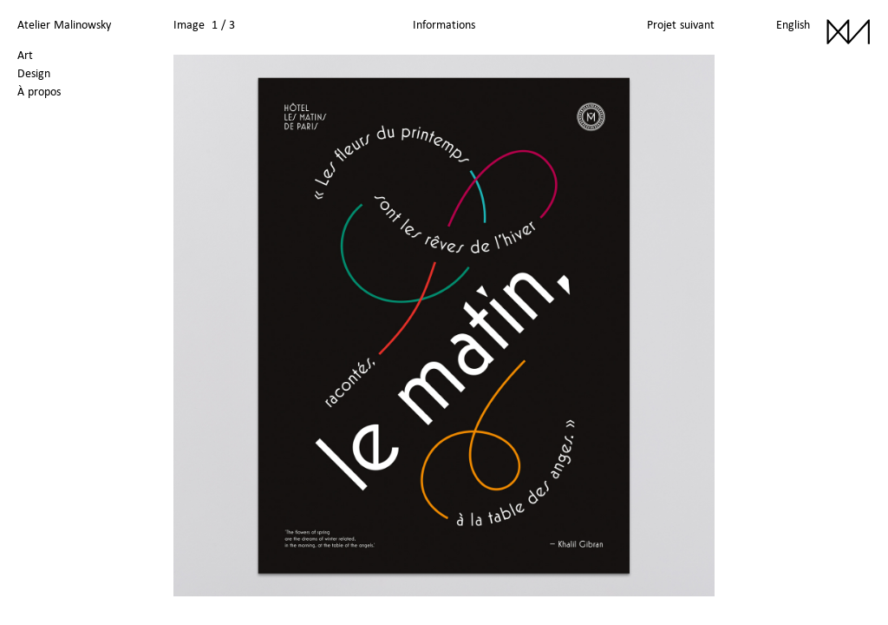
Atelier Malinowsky (64, 24)
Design (33, 73)
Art (25, 55)
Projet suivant (681, 24)
